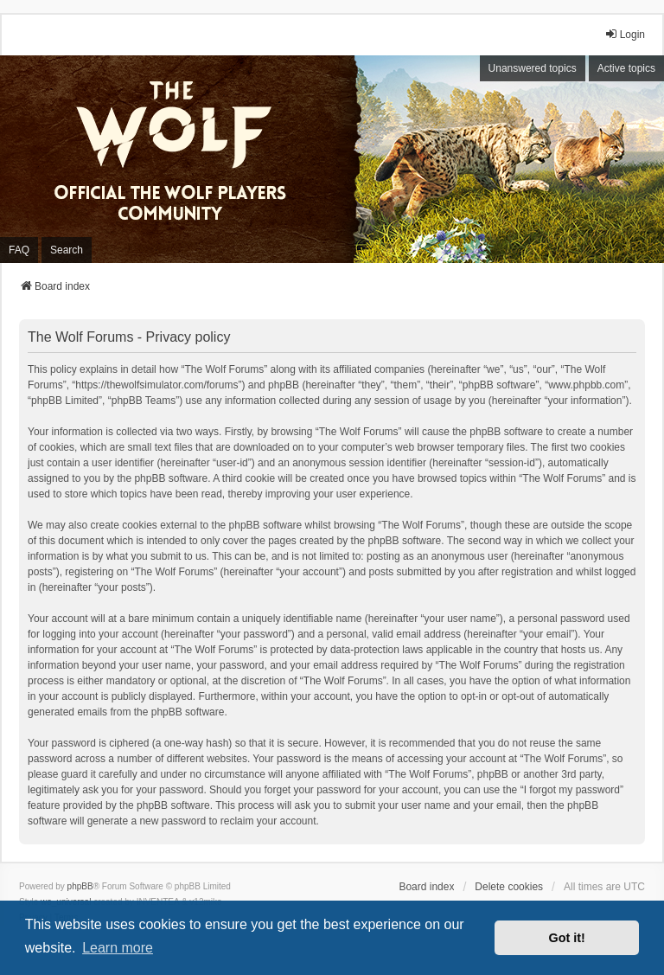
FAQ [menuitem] (19, 250)
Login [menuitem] (624, 34)
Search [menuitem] (66, 250)
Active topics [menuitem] (626, 68)
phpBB (80, 886)
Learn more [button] (117, 947)
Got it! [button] (567, 938)
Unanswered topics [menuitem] (532, 68)
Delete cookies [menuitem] (509, 887)
